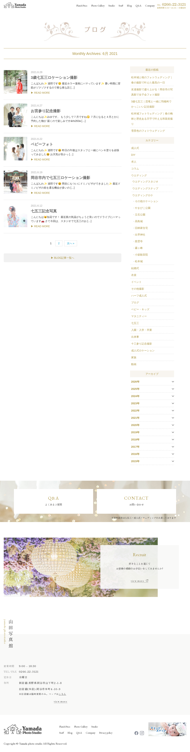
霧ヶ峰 (139, 247)
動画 (133, 364)
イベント (136, 281)
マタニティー (139, 316)
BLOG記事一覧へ (64, 257)
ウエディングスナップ (145, 188)
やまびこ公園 (142, 207)
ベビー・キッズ (140, 309)
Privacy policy (105, 733)
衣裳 (133, 275)
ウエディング (139, 175)
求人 (133, 161)
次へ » (70, 243)
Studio (94, 727)
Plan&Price (64, 727)
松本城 (139, 261)
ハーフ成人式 (139, 295)
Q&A (79, 733)
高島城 (139, 221)
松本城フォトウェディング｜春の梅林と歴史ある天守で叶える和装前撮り (152, 118)
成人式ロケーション (143, 350)
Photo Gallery (81, 727)
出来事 (135, 336)
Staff (61, 733)
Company (90, 733)
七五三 (135, 323)
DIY (133, 154)
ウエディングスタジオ (145, 181)
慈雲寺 (139, 241)
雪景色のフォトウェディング (148, 130)
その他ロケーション (146, 201)
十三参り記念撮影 (141, 343)
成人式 (135, 148)
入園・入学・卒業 (141, 329)
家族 (133, 357)
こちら (62, 694)
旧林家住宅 (141, 227)
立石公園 (140, 214)
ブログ (135, 302)
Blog (70, 733)
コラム (135, 168)
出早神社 (140, 234)
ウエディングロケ (142, 195)
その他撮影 (137, 288)
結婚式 (135, 268)
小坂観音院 (141, 254)
